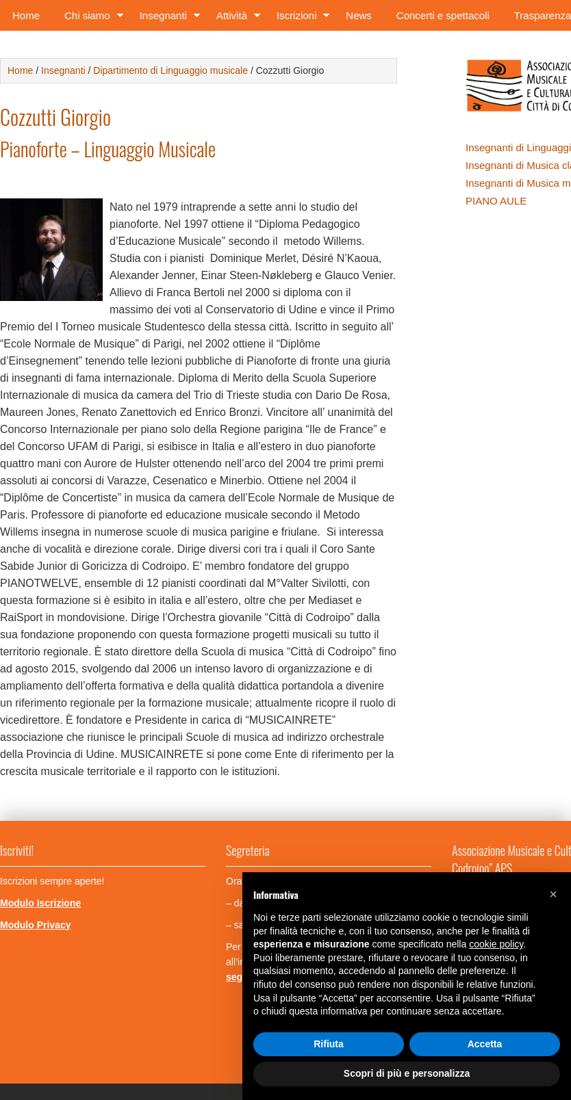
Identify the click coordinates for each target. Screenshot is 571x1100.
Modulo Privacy (35, 924)
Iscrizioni (298, 18)
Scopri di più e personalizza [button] (407, 1073)
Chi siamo (89, 18)
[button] (553, 894)
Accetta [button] (485, 1043)
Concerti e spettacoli (443, 15)
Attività (234, 18)
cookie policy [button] (496, 944)
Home (26, 15)
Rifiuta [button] (329, 1043)
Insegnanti (165, 18)
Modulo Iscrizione (40, 903)
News (359, 15)
